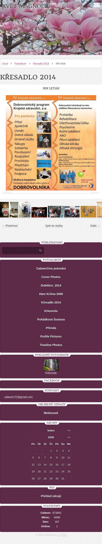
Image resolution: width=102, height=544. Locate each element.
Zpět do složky (54, 225)
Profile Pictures (51, 336)
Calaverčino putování (51, 268)
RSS (64, 534)
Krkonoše (51, 311)
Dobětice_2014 (51, 285)
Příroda (51, 328)
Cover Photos (50, 277)
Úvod (5, 63)
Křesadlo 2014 (41, 63)
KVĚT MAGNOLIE (26, 6)
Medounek (51, 413)
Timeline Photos (51, 345)
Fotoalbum (20, 63)
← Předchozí (10, 225)
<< (33, 430)
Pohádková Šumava (51, 319)
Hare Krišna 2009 (51, 294)
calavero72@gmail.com (18, 396)
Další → (95, 225)
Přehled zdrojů (51, 496)
